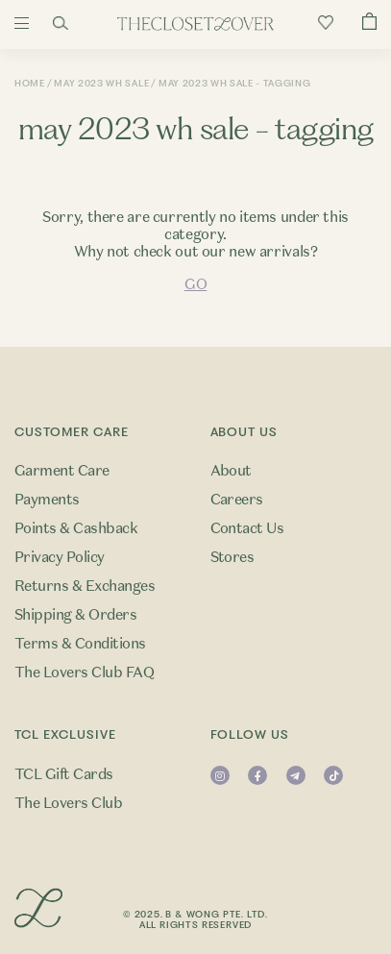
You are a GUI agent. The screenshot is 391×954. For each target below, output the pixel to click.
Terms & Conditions (80, 643)
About (231, 470)
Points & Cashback (75, 528)
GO (195, 284)
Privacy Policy (59, 557)
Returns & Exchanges (84, 586)
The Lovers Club (68, 803)
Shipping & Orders (75, 615)
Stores (232, 557)
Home (29, 83)
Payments (47, 499)
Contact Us (247, 528)
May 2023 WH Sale (101, 83)
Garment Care (62, 470)
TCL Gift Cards (63, 774)
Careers (236, 499)
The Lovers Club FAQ (84, 672)
